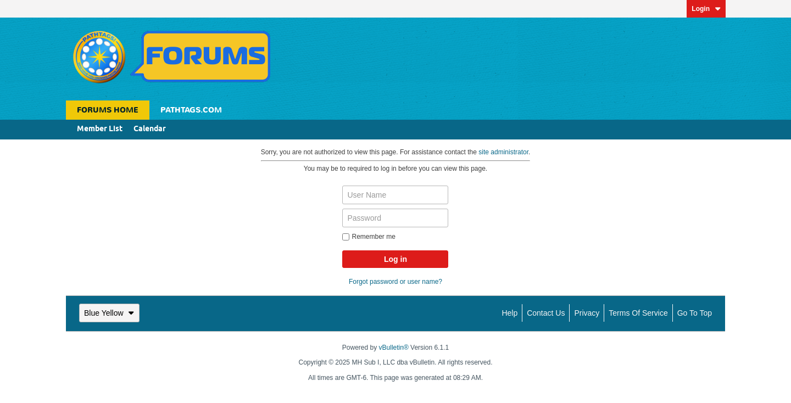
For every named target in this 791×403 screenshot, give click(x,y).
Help (509, 313)
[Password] (395, 218)
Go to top (694, 313)
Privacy (586, 313)
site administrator (503, 152)
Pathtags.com (191, 110)
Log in (395, 259)
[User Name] (395, 195)
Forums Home (107, 110)
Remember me (368, 236)
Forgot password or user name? (395, 282)
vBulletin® (394, 347)
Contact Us (546, 313)
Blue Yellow (109, 313)
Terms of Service (638, 313)
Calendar (149, 129)
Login (706, 9)
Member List (99, 129)
